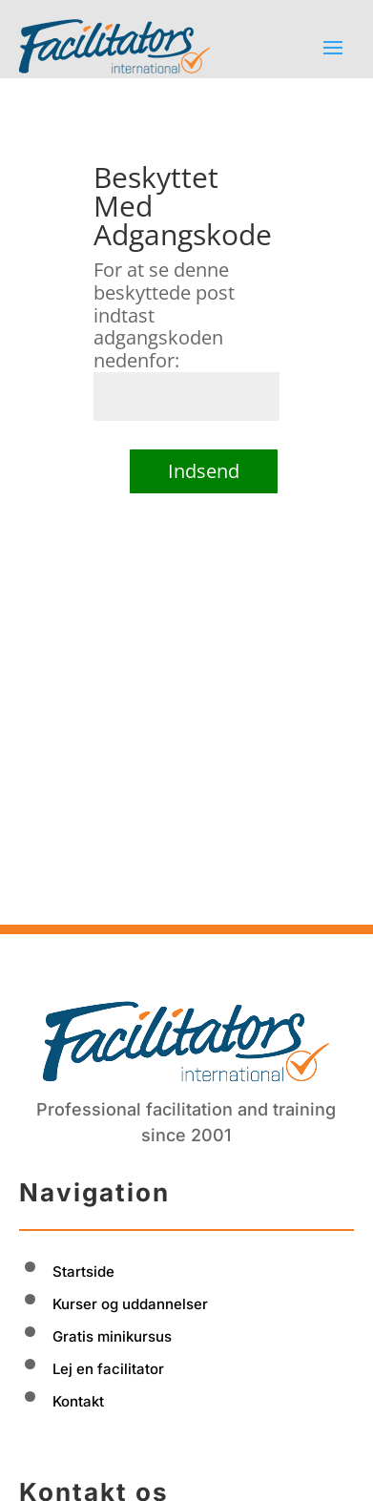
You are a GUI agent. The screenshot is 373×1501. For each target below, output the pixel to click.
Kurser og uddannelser (130, 1227)
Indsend (203, 471)
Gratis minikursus (112, 1259)
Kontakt (78, 1324)
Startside (83, 1194)
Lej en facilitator (108, 1291)
